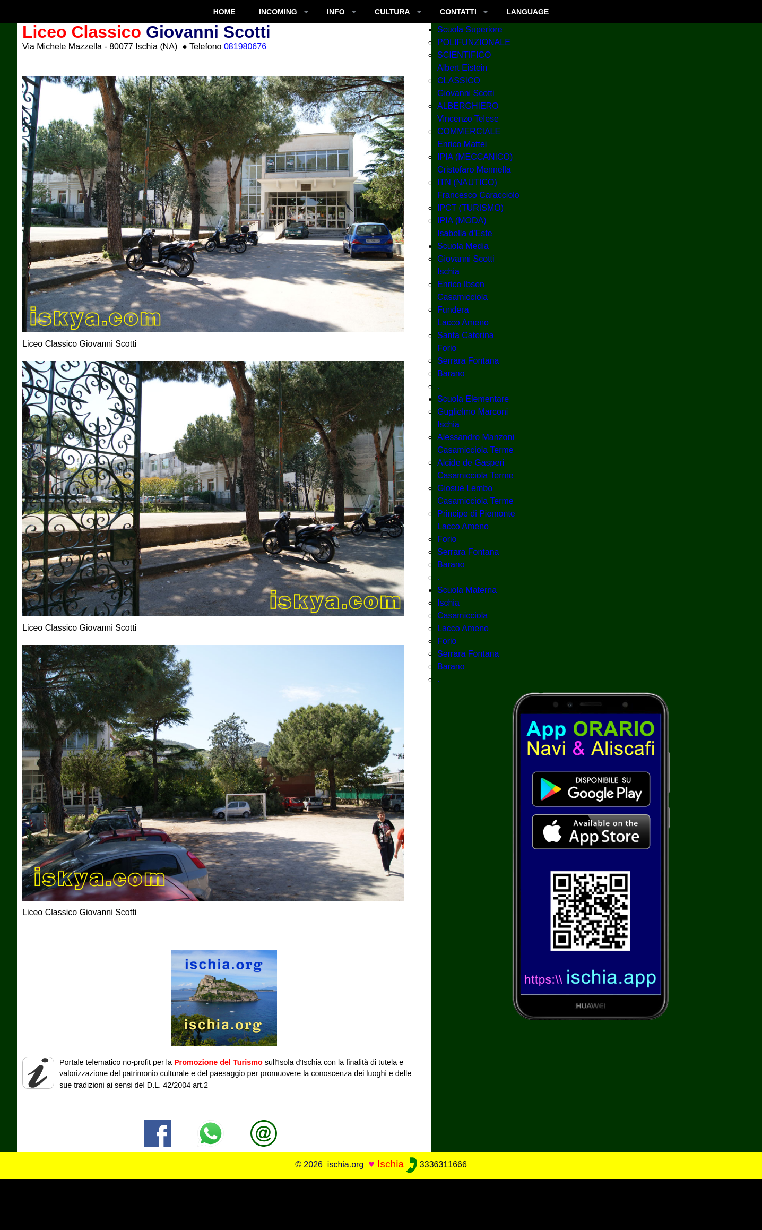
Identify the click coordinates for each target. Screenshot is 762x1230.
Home (224, 11)
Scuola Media (463, 246)
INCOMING (278, 11)
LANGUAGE (527, 11)
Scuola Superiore (470, 29)
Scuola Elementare (473, 398)
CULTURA (392, 11)
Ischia (448, 602)
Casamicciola (462, 615)
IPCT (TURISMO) (470, 207)
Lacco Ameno (463, 628)
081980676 (245, 46)
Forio (446, 539)
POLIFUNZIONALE (473, 42)
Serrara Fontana (468, 360)
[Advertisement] (381, 1202)
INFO (335, 11)
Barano (451, 373)
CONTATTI (458, 11)
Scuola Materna (467, 590)
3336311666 (436, 1164)
